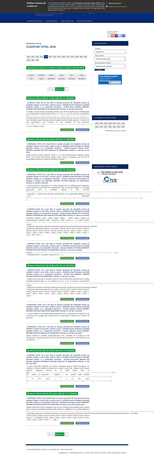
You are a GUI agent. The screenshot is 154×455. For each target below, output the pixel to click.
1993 (32, 60)
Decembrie (81, 78)
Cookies (109, 453)
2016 (46, 57)
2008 (81, 57)
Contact (124, 453)
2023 (28, 57)
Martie (51, 75)
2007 (85, 57)
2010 (72, 57)
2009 (76, 57)
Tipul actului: (99, 55)
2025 (101, 123)
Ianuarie (31, 75)
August (41, 78)
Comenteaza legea (82, 129)
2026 (96, 123)
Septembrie (51, 78)
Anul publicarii (67, 21)
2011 (68, 57)
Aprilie (61, 75)
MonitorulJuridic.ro (79, 453)
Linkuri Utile (89, 453)
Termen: (98, 48)
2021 (118, 123)
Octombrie (61, 78)
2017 (41, 57)
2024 (105, 123)
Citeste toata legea (67, 129)
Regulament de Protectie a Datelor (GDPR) (87, 3)
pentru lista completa (116, 130)
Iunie (81, 75)
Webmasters (116, 453)
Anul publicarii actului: (103, 63)
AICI (95, 8)
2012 (63, 57)
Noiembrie (71, 78)
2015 (50, 57)
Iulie (31, 78)
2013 (59, 57)
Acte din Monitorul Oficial (37, 449)
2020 (32, 57)
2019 (96, 127)
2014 (54, 57)
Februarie (41, 75)
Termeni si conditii (99, 453)
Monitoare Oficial (35, 21)
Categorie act (52, 21)
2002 (28, 60)
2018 (37, 57)
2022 (114, 123)
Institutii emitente (84, 21)
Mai (71, 75)
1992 (37, 60)
